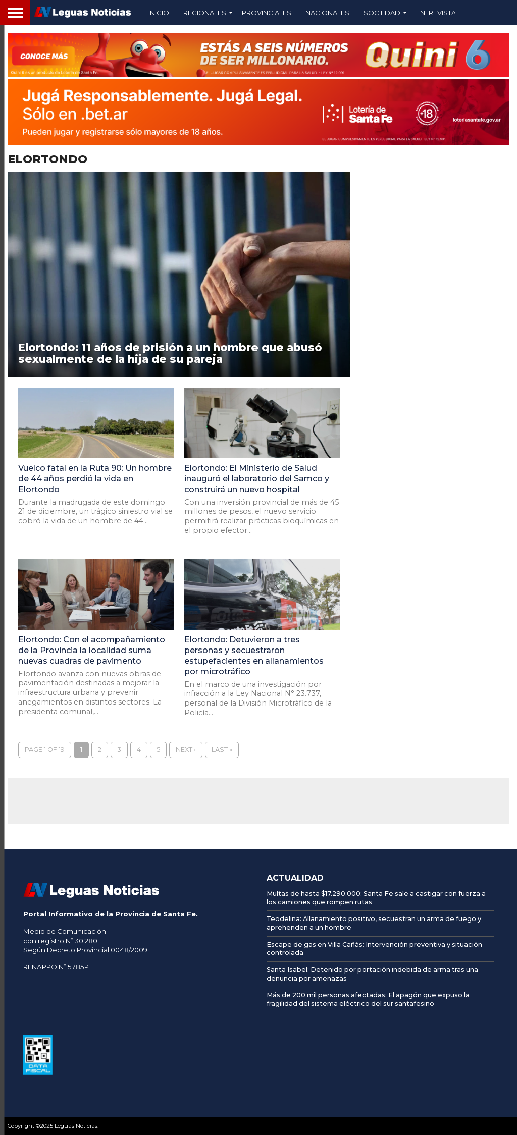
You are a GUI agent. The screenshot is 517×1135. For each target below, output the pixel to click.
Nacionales (327, 13)
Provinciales (266, 13)
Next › (186, 749)
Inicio (158, 13)
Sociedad (382, 13)
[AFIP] (38, 1072)
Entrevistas (438, 13)
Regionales (204, 13)
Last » (222, 749)
